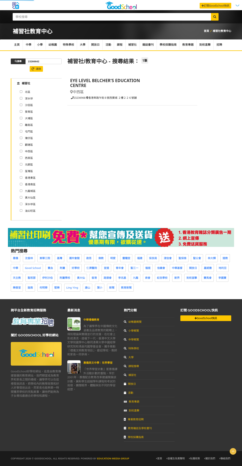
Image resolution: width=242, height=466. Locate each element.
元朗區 (29, 164)
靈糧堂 (126, 258)
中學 (29, 45)
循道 (147, 268)
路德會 (108, 278)
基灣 (59, 258)
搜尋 (18, 61)
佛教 (101, 258)
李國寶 (222, 278)
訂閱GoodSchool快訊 (215, 5)
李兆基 (122, 278)
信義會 (161, 268)
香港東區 (30, 177)
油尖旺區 (30, 211)
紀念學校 (162, 278)
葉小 (99, 287)
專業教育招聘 (134, 419)
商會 (147, 278)
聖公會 (197, 258)
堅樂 (57, 287)
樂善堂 (17, 287)
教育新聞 (126, 287)
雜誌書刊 (149, 45)
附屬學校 (65, 278)
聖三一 (134, 268)
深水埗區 (30, 204)
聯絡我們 (225, 458)
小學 (40, 45)
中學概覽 (131, 339)
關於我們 (209, 458)
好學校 (76, 268)
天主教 (17, 278)
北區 (27, 92)
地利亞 (222, 268)
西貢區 (29, 158)
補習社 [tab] (23, 83)
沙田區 (29, 105)
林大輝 (212, 258)
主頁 (17, 45)
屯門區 (29, 131)
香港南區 (30, 184)
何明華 (43, 287)
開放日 (96, 45)
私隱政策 (194, 458)
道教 (225, 258)
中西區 (77, 91)
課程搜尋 (131, 366)
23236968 (78, 97)
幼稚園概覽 (133, 322)
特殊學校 (69, 45)
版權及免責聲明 (176, 458)
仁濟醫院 (91, 268)
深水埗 (29, 98)
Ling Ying (72, 287)
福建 (139, 258)
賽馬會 (208, 278)
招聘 (221, 45)
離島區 (29, 125)
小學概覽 (131, 330)
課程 (121, 45)
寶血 (50, 268)
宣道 (106, 268)
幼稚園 (53, 45)
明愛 (113, 258)
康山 (87, 287)
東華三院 (45, 258)
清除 (36, 69)
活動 (109, 45)
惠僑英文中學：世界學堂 (97, 362)
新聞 (111, 287)
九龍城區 (30, 191)
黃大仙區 (30, 197)
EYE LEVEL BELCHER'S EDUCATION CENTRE (105, 83)
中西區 (29, 151)
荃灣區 (29, 171)
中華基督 (177, 268)
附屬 (62, 268)
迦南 (30, 287)
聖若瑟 (32, 278)
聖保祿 (182, 258)
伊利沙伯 (47, 278)
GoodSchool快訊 (206, 318)
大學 (83, 45)
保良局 (153, 258)
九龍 (135, 278)
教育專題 (189, 45)
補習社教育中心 (222, 31)
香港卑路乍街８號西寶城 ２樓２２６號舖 (111, 97)
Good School (33, 268)
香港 (94, 278)
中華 (15, 268)
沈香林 (29, 258)
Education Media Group (113, 458)
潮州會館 (74, 258)
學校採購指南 (169, 45)
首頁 (206, 31)
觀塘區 (29, 144)
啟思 (89, 258)
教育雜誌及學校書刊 (138, 428)
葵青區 (29, 111)
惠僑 (15, 258)
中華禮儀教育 (91, 319)
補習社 (134, 45)
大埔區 (29, 118)
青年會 (120, 268)
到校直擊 (207, 45)
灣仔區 (29, 138)
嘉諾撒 (208, 268)
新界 (177, 278)
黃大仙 (81, 278)
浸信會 (168, 258)
